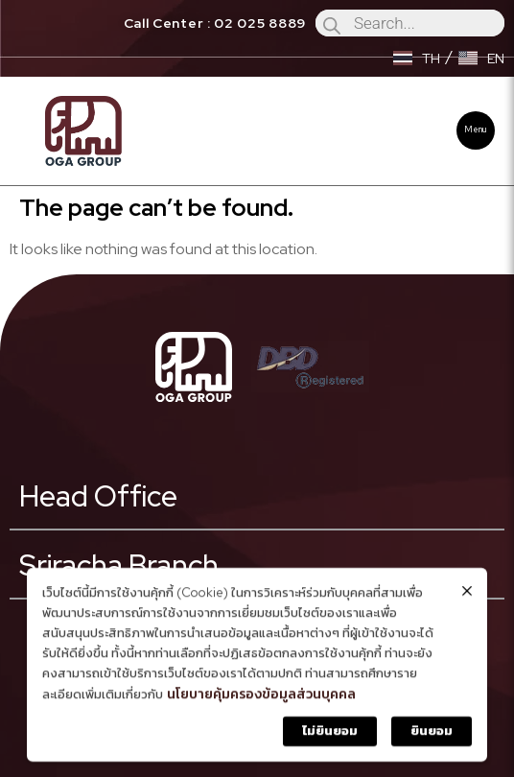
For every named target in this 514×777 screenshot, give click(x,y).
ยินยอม (431, 734)
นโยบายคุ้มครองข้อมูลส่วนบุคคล (261, 697)
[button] (475, 130)
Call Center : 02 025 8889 (215, 23)
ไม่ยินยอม (330, 734)
